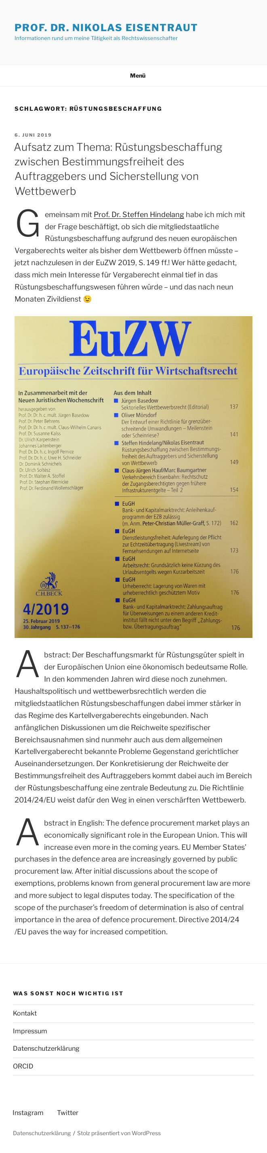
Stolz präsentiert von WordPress (119, 1133)
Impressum (30, 1031)
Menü (133, 75)
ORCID (23, 1066)
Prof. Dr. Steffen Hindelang (139, 214)
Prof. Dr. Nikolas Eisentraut (106, 28)
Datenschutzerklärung (46, 1048)
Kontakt (25, 1013)
